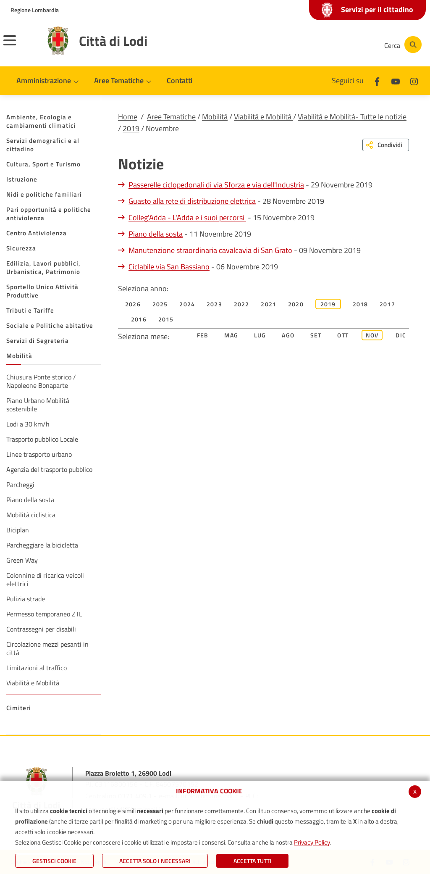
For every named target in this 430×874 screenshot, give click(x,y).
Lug (260, 335)
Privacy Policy (312, 842)
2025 (160, 304)
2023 (214, 304)
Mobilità (215, 116)
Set (316, 335)
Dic (401, 335)
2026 (133, 304)
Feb (203, 335)
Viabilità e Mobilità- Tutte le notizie (352, 116)
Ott (343, 335)
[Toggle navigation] (20, 46)
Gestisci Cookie (54, 860)
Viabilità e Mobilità (263, 116)
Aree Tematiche (171, 116)
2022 (241, 304)
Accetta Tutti (252, 860)
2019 (131, 128)
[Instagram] (343, 44)
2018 (360, 304)
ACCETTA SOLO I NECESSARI (155, 860)
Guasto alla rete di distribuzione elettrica (192, 201)
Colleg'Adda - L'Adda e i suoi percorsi (187, 217)
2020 (296, 304)
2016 (139, 319)
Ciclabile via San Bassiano (169, 266)
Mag (231, 335)
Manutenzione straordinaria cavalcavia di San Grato (210, 250)
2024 (187, 304)
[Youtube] (318, 44)
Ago (288, 335)
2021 (268, 304)
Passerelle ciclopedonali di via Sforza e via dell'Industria (216, 184)
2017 (387, 304)
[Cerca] (401, 44)
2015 (166, 319)
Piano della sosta (155, 234)
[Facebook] (293, 44)
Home (127, 116)
